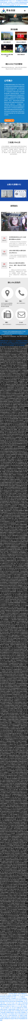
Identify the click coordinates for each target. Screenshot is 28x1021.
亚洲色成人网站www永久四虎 (11, 1000)
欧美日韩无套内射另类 (10, 1001)
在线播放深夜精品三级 (11, 1012)
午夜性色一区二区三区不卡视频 (12, 1007)
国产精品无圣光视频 (6, 1010)
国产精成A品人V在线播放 (10, 998)
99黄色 (7, 1006)
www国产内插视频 (21, 1012)
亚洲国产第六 (19, 1009)
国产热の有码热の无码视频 (10, 995)
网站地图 (22, 345)
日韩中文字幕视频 (15, 1010)
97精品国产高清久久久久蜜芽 (14, 1004)
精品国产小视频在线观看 (9, 1009)
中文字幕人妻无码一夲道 (14, 993)
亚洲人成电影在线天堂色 (13, 1017)
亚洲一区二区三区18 (21, 995)
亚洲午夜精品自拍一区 (14, 1015)
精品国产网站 (13, 1018)
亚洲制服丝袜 (7, 1018)
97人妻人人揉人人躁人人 (16, 1003)
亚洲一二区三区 (6, 1003)
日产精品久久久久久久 (15, 1006)
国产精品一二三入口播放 (18, 996)
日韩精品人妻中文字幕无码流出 (17, 1014)
